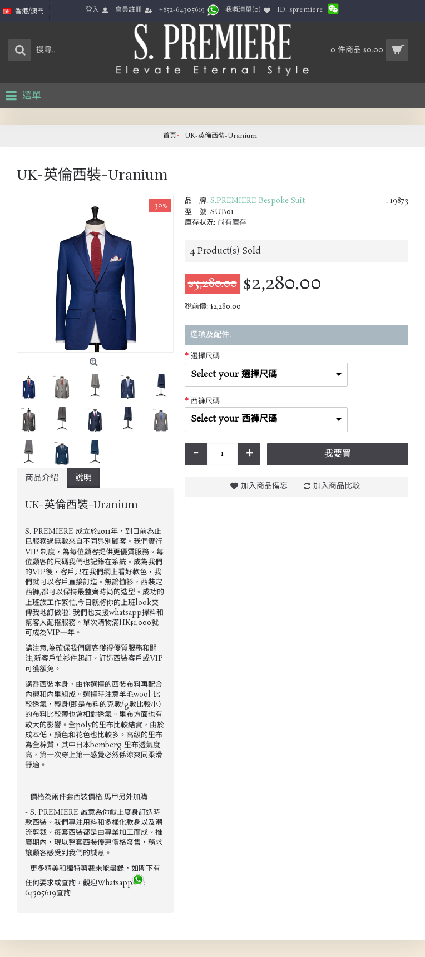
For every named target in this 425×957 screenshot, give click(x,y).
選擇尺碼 (205, 356)
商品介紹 (41, 478)
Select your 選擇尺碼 (234, 374)
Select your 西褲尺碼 (234, 419)
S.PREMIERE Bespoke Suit (257, 201)
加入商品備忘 (264, 486)
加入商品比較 (336, 486)
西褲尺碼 (205, 401)
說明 (83, 478)
